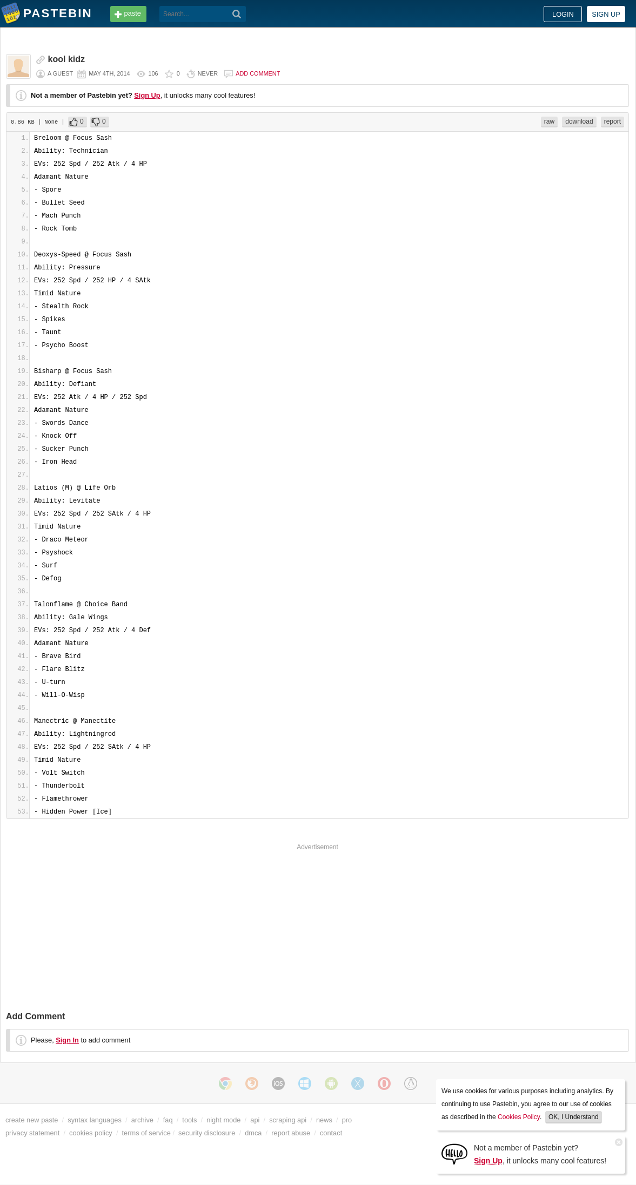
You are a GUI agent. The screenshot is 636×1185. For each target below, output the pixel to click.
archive (142, 1120)
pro (347, 1120)
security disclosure (206, 1133)
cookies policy (90, 1133)
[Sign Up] (454, 1153)
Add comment (258, 73)
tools (189, 1120)
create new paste (31, 1120)
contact (331, 1133)
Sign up (606, 14)
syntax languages (95, 1120)
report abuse (290, 1133)
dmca (253, 1133)
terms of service (146, 1133)
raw (549, 121)
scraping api (287, 1120)
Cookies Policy (519, 1117)
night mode (223, 1120)
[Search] (237, 14)
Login (563, 14)
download (579, 121)
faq (168, 1120)
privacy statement (32, 1133)
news (324, 1120)
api (254, 1120)
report (612, 121)
